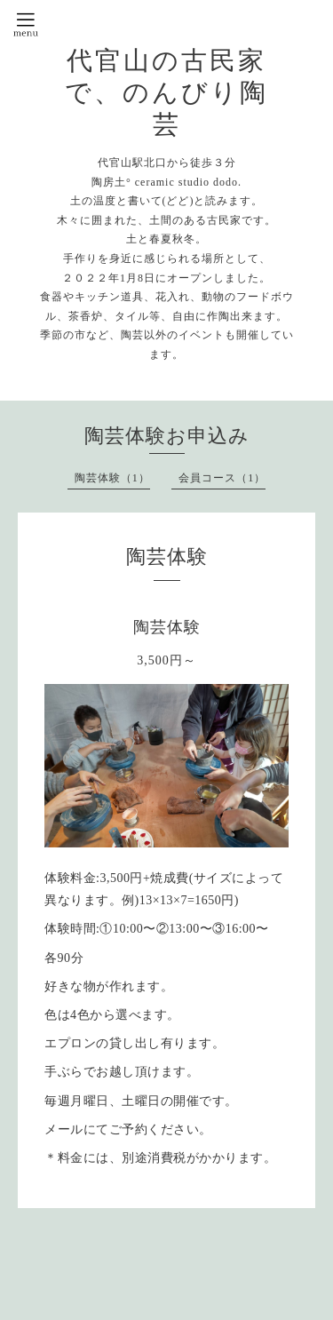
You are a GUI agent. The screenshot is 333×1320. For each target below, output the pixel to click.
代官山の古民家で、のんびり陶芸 (166, 92)
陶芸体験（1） (112, 478)
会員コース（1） (222, 478)
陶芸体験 (167, 627)
